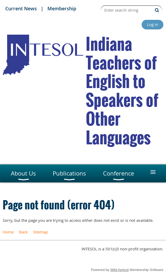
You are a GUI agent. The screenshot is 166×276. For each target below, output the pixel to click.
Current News (21, 8)
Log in (152, 24)
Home (8, 231)
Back (23, 231)
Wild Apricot (119, 270)
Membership (61, 8)
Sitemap (40, 231)
